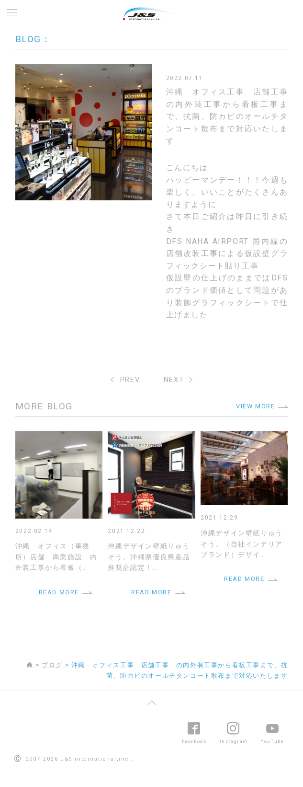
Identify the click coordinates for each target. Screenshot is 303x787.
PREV (130, 380)
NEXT (174, 380)
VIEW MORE (255, 406)
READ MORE (59, 592)
